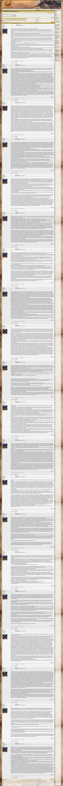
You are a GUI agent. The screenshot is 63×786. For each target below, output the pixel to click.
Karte (56, 15)
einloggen (10, 14)
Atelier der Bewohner (13, 20)
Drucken (52, 779)
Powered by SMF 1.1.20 (24, 784)
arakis (3, 24)
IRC (55, 12)
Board (56, 10)
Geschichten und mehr (19, 20)
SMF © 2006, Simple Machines (31, 784)
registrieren (14, 14)
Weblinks (56, 16)
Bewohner (56, 11)
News (56, 13)
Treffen (56, 14)
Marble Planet (24, 20)
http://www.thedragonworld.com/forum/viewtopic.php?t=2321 (17, 98)
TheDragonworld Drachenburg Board (6, 20)
